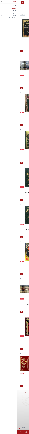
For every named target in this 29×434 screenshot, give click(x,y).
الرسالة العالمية (23, 309)
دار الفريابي (24, 123)
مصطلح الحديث (23, 338)
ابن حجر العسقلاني (22, 84)
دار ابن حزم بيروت (23, 346)
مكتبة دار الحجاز (23, 48)
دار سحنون (24, 272)
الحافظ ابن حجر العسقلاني (21, 47)
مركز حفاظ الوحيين (22, 197)
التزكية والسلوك (23, 263)
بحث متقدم (24, 14)
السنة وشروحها (23, 40)
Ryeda (11, 427)
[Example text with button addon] (15, 2)
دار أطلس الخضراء (22, 160)
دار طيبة (24, 85)
